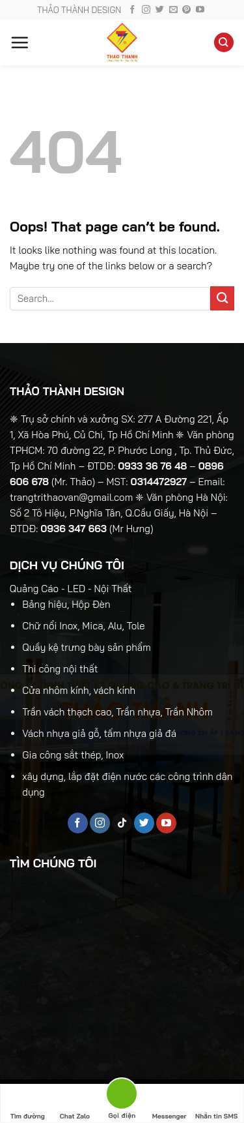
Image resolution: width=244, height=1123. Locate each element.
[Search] (224, 43)
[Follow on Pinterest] (186, 10)
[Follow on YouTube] (200, 10)
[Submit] (222, 298)
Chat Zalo (75, 1104)
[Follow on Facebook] (132, 10)
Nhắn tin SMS (216, 1104)
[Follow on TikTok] (122, 823)
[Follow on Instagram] (146, 10)
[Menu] (19, 42)
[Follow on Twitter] (160, 10)
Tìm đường (27, 1104)
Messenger (169, 1104)
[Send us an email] (173, 10)
